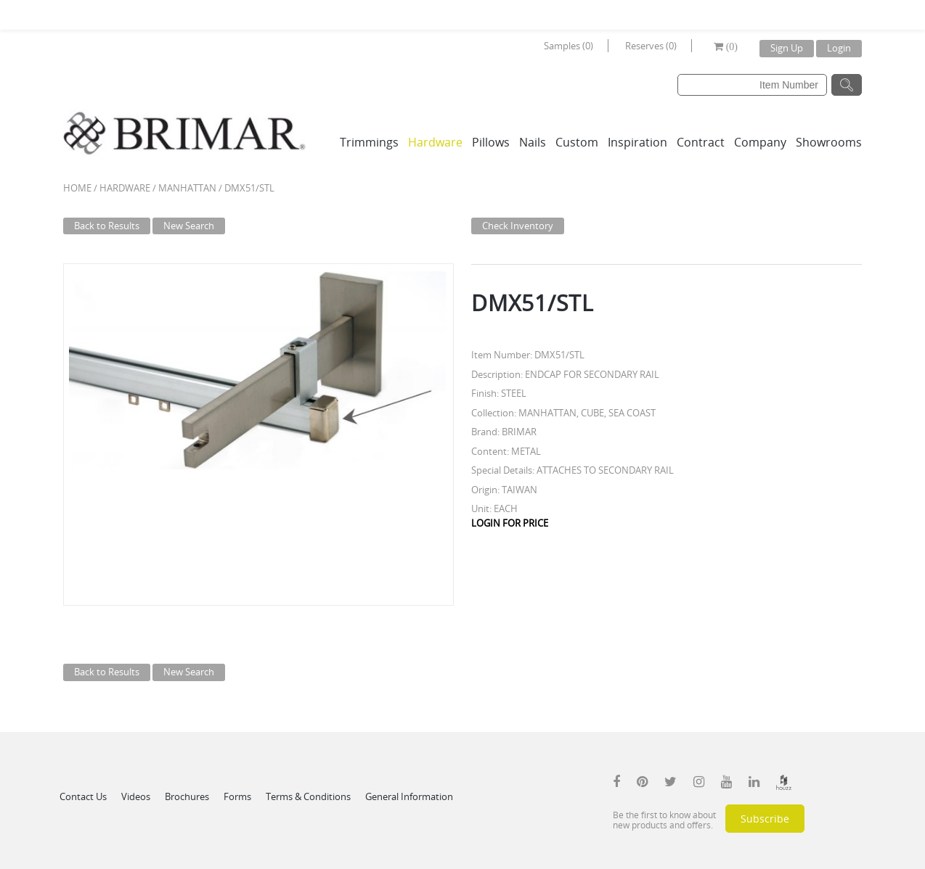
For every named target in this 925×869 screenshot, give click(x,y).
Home (77, 187)
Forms (237, 796)
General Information (409, 796)
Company (760, 142)
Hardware (435, 142)
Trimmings (369, 142)
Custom (576, 142)
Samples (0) (568, 45)
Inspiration (637, 142)
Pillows (491, 142)
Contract (701, 142)
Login (839, 47)
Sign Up (786, 47)
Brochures (187, 796)
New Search (188, 225)
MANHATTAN (187, 187)
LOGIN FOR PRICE (509, 523)
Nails (532, 142)
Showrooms (829, 142)
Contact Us (83, 796)
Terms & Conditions (308, 796)
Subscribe (765, 818)
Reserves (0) (651, 45)
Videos (135, 796)
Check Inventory (517, 225)
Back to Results (106, 225)
